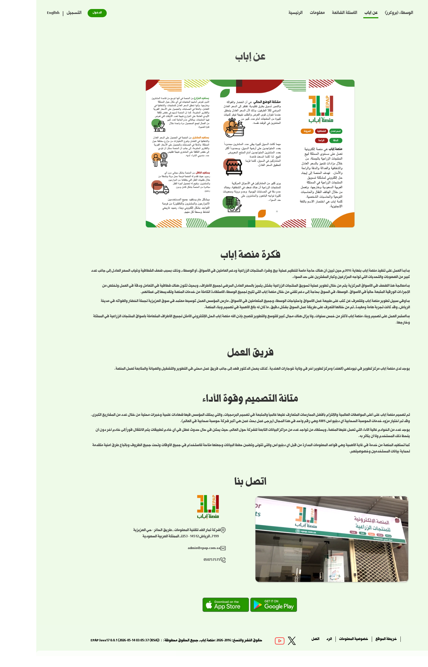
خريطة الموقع (350, 639)
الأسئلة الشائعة (308, 13)
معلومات (281, 13)
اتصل (279, 639)
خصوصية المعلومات (317, 639)
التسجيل (37, 13)
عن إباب (334, 13)
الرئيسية (259, 13)
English (17, 13)
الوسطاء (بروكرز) (363, 13)
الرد (293, 639)
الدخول (61, 13)
